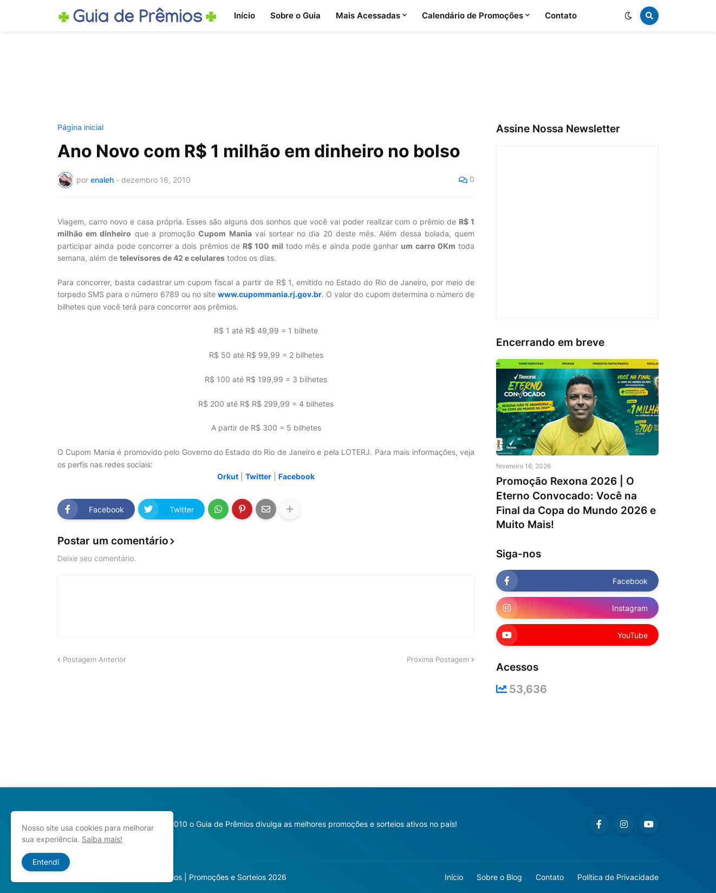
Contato (550, 877)
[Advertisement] (358, 77)
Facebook (296, 476)
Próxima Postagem (438, 659)
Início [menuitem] (244, 15)
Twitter (258, 476)
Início (454, 877)
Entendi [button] (45, 861)
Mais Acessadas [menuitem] (368, 15)
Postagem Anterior (94, 659)
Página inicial (80, 127)
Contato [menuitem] (561, 15)
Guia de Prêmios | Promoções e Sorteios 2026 (206, 877)
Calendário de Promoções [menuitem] (472, 15)
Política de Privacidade (618, 877)
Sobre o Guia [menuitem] (295, 15)
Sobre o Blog (499, 877)
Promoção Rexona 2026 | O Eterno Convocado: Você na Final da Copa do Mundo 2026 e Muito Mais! (576, 503)
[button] (628, 16)
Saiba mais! (102, 839)
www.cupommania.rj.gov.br (270, 294)
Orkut (227, 476)
